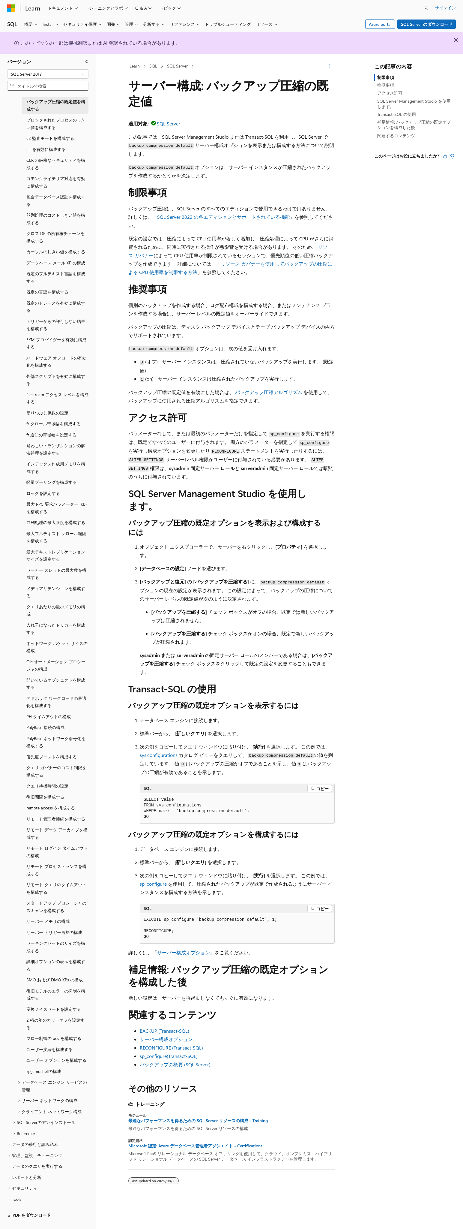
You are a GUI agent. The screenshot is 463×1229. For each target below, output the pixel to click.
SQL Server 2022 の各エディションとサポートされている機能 (223, 217)
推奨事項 (385, 85)
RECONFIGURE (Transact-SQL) (171, 1047)
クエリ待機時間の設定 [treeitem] (47, 786)
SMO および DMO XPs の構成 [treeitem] (54, 980)
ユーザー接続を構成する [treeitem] (49, 1049)
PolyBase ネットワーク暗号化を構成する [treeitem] (55, 742)
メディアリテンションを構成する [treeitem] (55, 592)
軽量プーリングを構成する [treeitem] (51, 482)
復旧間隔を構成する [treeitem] (45, 797)
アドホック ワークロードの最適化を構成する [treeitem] (56, 702)
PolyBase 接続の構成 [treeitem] (45, 727)
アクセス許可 (389, 93)
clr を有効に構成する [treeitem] (46, 149)
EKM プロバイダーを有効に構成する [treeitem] (56, 343)
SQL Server (177, 66)
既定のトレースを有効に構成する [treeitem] (55, 306)
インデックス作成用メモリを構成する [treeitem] (55, 467)
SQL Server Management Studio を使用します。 (414, 103)
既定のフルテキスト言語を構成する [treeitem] (55, 277)
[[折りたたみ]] (87, 61)
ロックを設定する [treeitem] (43, 493)
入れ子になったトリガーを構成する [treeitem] (55, 628)
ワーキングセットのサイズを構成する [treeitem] (55, 946)
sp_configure (153, 884)
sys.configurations (159, 755)
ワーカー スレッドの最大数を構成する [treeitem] (56, 573)
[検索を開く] (426, 8)
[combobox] (47, 74)
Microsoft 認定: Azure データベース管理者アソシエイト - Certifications (195, 1146)
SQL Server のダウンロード (427, 24)
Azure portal (380, 24)
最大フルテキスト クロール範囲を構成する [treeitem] (56, 537)
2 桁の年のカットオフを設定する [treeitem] (55, 1023)
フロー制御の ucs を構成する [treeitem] (53, 1038)
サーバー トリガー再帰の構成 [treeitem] (54, 932)
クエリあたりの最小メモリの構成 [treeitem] (55, 610)
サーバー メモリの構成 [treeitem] (48, 921)
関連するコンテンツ (396, 135)
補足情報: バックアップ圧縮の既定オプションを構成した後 (414, 124)
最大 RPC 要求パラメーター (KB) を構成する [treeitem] (56, 507)
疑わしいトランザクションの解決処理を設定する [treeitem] (55, 449)
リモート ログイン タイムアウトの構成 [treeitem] (57, 851)
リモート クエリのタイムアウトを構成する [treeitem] (56, 888)
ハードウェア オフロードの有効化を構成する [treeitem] (56, 361)
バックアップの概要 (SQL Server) (175, 1064)
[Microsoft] (11, 8)
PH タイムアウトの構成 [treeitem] (48, 716)
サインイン (445, 8)
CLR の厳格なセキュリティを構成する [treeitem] (55, 163)
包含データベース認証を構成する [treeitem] (55, 200)
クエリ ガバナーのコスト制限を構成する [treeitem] (56, 771)
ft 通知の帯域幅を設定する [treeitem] (51, 435)
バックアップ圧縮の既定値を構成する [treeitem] (55, 105)
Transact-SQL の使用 (396, 114)
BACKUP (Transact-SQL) (164, 1031)
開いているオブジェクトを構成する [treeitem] (55, 683)
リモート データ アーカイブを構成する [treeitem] (57, 833)
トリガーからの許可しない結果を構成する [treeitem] (55, 325)
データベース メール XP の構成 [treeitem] (55, 263)
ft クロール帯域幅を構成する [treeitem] (53, 423)
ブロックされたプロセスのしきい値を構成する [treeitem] (55, 123)
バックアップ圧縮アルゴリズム (268, 392)
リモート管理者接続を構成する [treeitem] (55, 819)
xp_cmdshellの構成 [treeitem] (43, 1071)
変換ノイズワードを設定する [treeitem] (53, 1009)
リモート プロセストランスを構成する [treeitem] (56, 870)
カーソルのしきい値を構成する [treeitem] (55, 252)
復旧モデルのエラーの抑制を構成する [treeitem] (55, 994)
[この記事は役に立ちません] (452, 156)
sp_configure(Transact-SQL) (169, 1056)
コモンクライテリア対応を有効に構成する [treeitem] (55, 182)
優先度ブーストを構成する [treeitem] (51, 757)
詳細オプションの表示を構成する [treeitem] (55, 965)
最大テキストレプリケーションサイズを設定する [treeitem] (55, 555)
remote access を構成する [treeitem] (50, 808)
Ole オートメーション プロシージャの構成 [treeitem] (55, 665)
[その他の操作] (329, 66)
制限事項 (385, 77)
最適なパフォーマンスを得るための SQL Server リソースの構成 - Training (198, 1120)
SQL (153, 66)
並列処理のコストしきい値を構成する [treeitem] (55, 218)
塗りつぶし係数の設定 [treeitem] (47, 413)
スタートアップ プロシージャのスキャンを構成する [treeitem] (56, 906)
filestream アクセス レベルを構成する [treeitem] (57, 398)
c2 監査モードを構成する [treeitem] (50, 138)
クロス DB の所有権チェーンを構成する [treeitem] (55, 237)
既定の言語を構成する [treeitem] (47, 292)
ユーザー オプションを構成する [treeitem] (56, 1060)
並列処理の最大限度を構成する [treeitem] (55, 522)
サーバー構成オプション (183, 952)
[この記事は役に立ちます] (445, 156)
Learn (135, 66)
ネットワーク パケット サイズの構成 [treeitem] (57, 647)
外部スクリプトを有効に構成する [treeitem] (55, 380)
